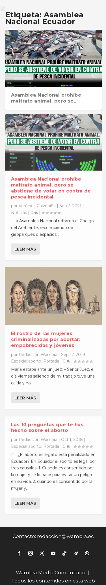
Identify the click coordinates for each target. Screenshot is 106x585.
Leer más (25, 244)
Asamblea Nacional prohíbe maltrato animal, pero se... (46, 98)
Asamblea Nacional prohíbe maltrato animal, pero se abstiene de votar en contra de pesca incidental (51, 183)
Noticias (19, 208)
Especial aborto (26, 356)
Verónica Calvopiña (37, 201)
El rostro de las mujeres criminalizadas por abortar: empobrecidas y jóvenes (46, 335)
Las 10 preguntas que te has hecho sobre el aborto (47, 424)
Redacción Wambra (38, 350)
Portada (51, 356)
